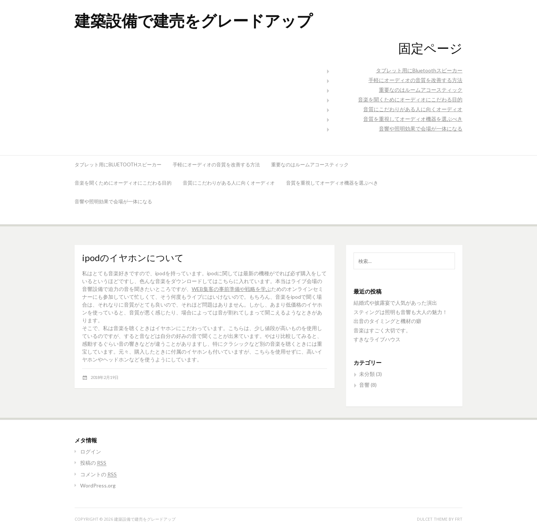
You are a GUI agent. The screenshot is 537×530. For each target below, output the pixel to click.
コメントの (98, 474)
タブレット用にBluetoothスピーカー (419, 70)
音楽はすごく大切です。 (382, 330)
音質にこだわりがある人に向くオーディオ (412, 109)
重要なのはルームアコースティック (420, 90)
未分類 (367, 374)
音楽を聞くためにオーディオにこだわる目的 (410, 99)
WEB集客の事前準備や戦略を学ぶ (231, 289)
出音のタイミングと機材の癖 (387, 321)
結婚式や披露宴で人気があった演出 (395, 303)
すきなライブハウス (377, 339)
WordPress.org (98, 485)
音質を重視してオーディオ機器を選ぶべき (412, 119)
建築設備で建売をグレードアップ (194, 20)
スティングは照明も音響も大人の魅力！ (401, 312)
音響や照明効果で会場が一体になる (420, 128)
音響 (364, 385)
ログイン (90, 451)
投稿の (93, 463)
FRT (458, 519)
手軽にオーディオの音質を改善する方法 (415, 80)
